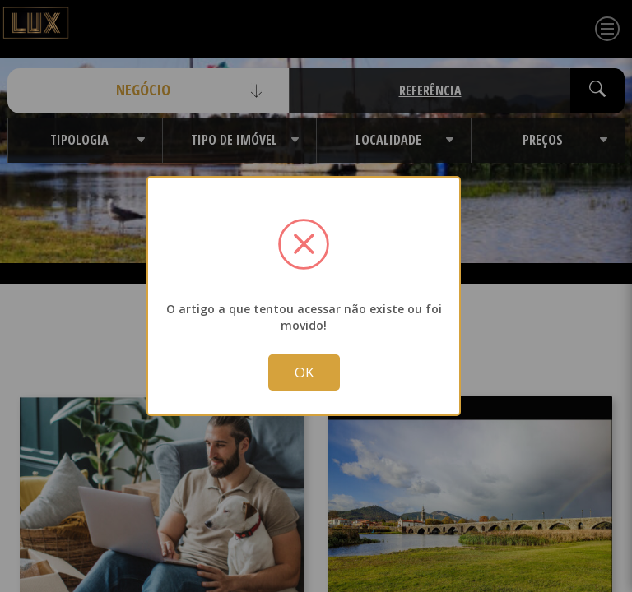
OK (304, 373)
